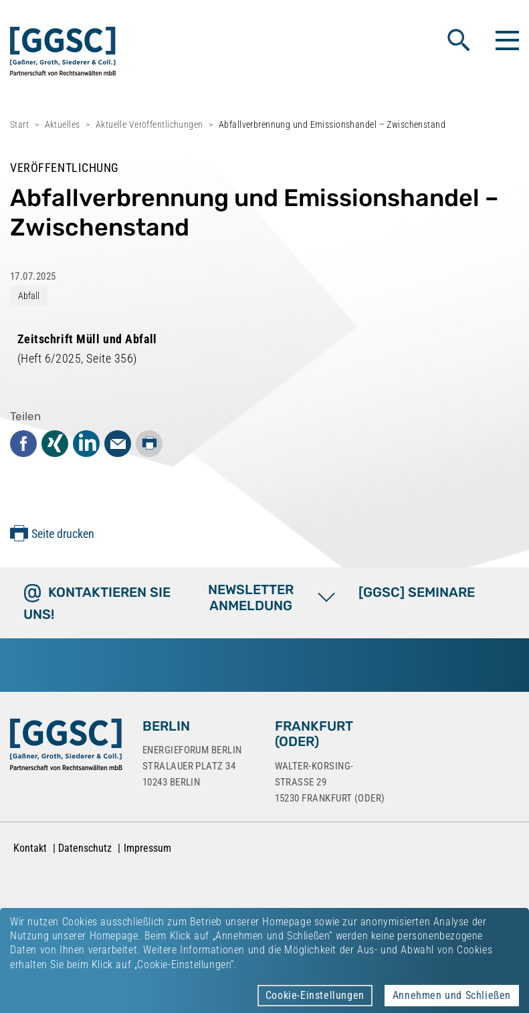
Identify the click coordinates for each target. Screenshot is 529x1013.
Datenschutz (85, 848)
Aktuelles (62, 124)
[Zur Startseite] (66, 747)
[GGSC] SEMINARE (416, 592)
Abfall (28, 295)
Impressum (147, 848)
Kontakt (30, 848)
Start (19, 124)
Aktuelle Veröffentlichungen (149, 124)
